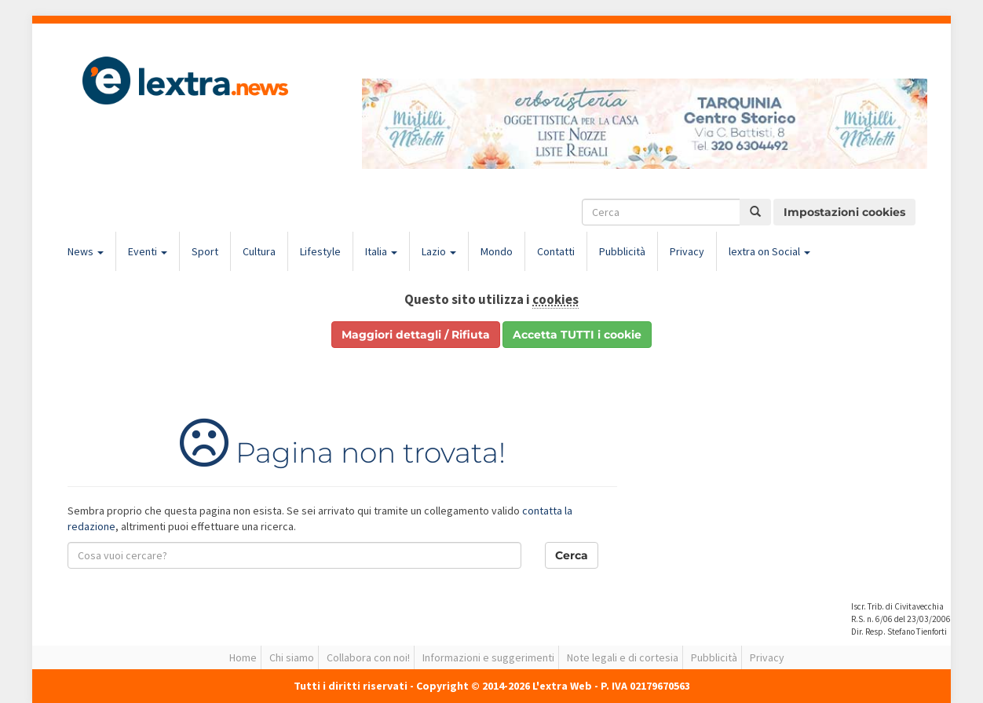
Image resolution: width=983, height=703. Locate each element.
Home (243, 657)
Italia (381, 251)
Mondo (497, 251)
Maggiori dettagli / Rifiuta (416, 335)
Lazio (439, 251)
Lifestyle (320, 251)
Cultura (259, 251)
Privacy (687, 251)
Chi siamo (291, 657)
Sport (205, 251)
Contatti (556, 251)
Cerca (571, 555)
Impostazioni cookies (844, 212)
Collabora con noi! (368, 657)
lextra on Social (769, 251)
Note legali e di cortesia (622, 657)
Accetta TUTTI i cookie (577, 335)
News (86, 251)
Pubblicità (622, 251)
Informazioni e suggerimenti (488, 657)
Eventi (147, 251)
